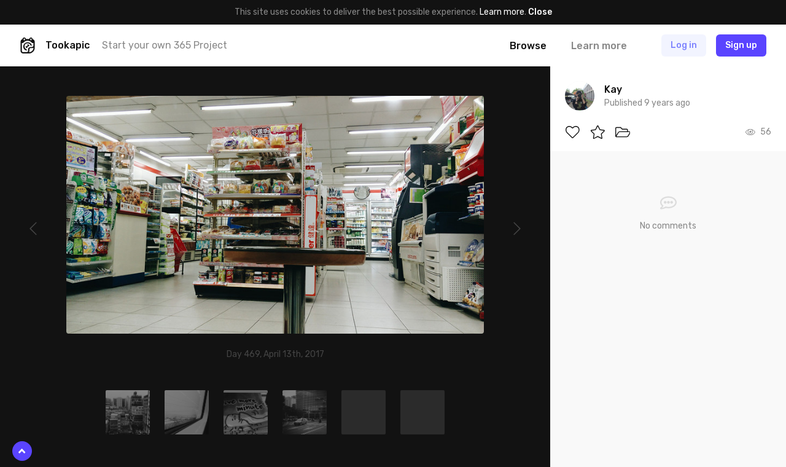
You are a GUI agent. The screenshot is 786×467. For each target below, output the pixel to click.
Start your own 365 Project (164, 45)
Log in (684, 45)
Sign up (741, 45)
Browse (528, 46)
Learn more (502, 12)
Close (540, 12)
